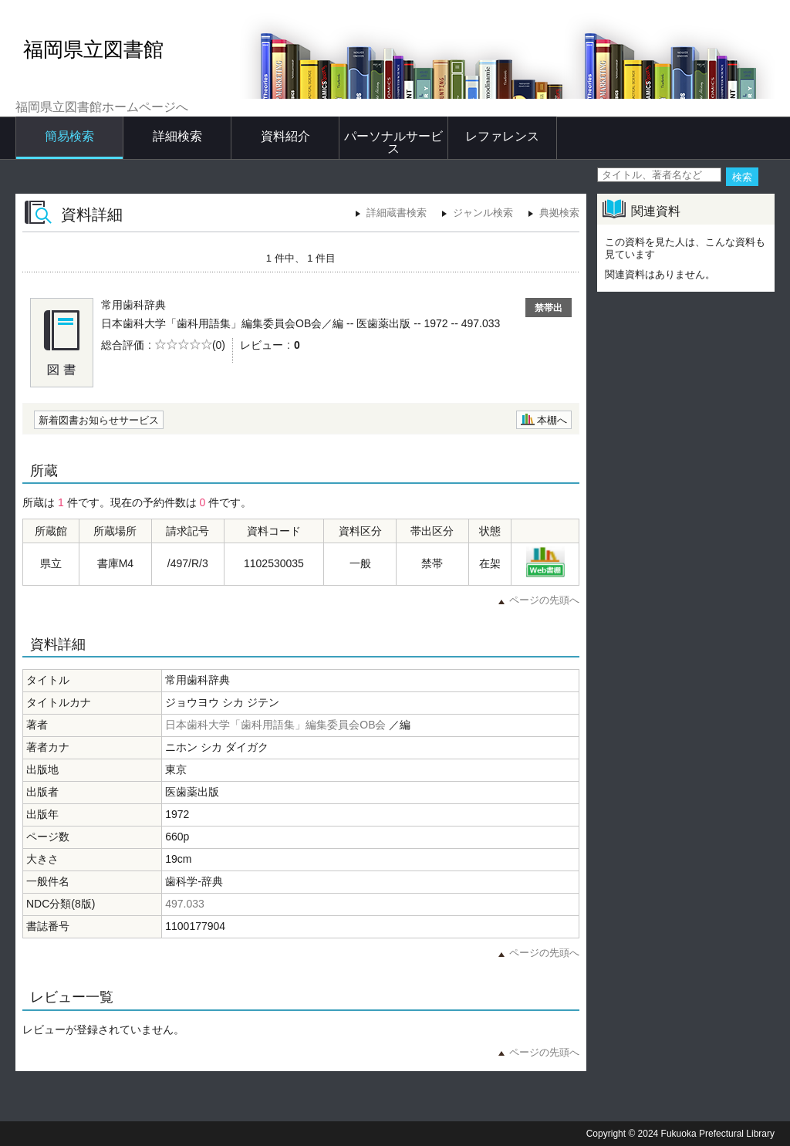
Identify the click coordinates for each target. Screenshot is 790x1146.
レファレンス (502, 136)
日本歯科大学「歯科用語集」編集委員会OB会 (275, 724)
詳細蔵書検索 (396, 212)
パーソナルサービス (393, 142)
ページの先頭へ (544, 600)
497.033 (184, 904)
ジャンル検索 (483, 212)
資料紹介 (285, 136)
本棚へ (552, 420)
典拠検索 (559, 212)
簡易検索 (69, 136)
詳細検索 (177, 136)
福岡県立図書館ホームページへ (101, 106)
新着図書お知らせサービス (99, 420)
